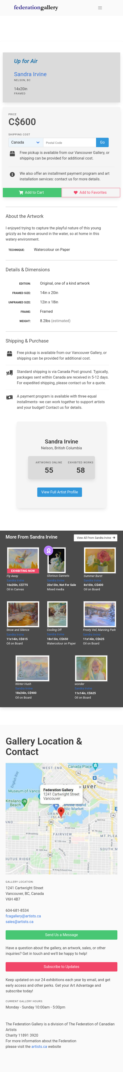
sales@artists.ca (20, 921)
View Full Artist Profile (59, 492)
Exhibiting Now (23, 571)
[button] (100, 8)
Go (102, 142)
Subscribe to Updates (61, 966)
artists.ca (39, 1046)
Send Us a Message (61, 935)
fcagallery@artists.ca (23, 916)
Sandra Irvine (30, 74)
